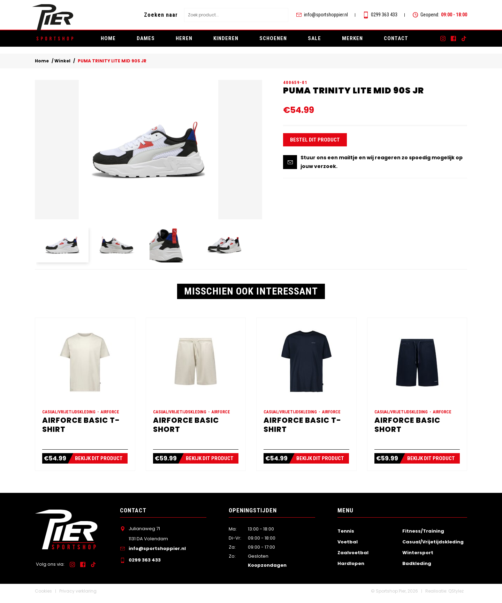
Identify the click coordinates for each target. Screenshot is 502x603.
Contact (396, 38)
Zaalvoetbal (352, 557)
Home (108, 38)
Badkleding (416, 568)
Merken (352, 38)
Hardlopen (350, 568)
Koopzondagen (267, 570)
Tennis (345, 535)
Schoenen (273, 38)
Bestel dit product (315, 142)
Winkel (62, 61)
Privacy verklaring (78, 596)
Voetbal (347, 546)
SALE (314, 38)
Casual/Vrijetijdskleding (433, 546)
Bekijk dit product (99, 463)
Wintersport (417, 557)
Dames (146, 38)
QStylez (456, 596)
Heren (184, 38)
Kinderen (225, 38)
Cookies (43, 596)
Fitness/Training (423, 535)
